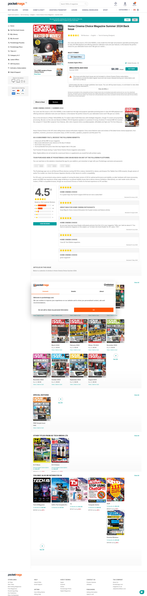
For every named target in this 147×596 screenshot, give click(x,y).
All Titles (10, 590)
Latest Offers (13, 59)
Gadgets (32, 14)
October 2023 (56, 383)
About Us (115, 590)
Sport (105, 10)
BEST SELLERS (13, 10)
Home (11, 26)
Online (62, 594)
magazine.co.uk (117, 594)
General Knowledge (90, 10)
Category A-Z (14, 55)
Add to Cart (40, 316)
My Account (13, 38)
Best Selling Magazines (14, 594)
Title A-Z (12, 51)
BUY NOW (131, 69)
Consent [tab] (45, 291)
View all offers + (103, 89)
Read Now (37, 74)
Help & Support (14, 72)
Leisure (74, 10)
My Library (13, 34)
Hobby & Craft (39, 10)
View (34, 316)
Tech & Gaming (25, 14)
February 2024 (76, 347)
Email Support (38, 592)
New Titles (11, 592)
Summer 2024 (59, 14)
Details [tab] (73, 291)
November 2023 (38, 383)
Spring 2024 (114, 312)
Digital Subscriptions (13, 14)
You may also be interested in (47, 481)
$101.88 (112, 550)
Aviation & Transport (58, 10)
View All (136, 282)
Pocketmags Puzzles (16, 43)
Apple (62, 590)
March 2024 (56, 347)
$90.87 (54, 477)
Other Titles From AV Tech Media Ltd (50, 440)
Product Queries (91, 590)
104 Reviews (85, 35)
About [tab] (102, 291)
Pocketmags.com (118, 592)
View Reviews (45, 223)
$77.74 (93, 516)
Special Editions (41, 398)
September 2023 (77, 383)
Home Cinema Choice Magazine (44, 14)
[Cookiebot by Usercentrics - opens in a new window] (105, 285)
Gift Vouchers (14, 64)
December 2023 (115, 347)
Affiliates (89, 592)
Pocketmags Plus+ (15, 47)
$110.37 (35, 477)
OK (94, 310)
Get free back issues (16, 30)
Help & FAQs (37, 590)
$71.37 (73, 516)
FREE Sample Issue (39, 427)
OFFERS (25, 10)
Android (62, 592)
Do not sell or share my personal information (53, 310)
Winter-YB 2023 (96, 347)
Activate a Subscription (17, 68)
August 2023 (95, 383)
